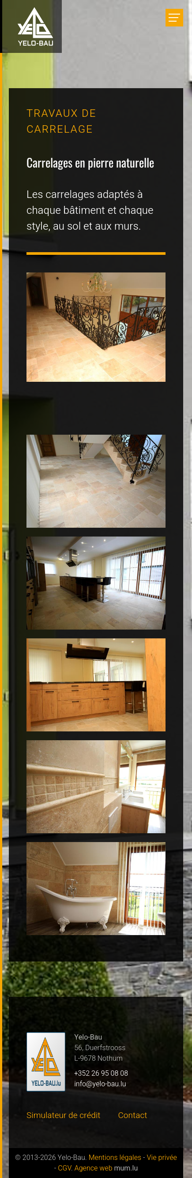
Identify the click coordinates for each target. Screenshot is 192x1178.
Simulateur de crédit (63, 1115)
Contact (132, 1115)
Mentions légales (115, 1157)
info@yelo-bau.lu (100, 1084)
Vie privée (162, 1157)
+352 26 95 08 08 (101, 1073)
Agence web (94, 1168)
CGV (64, 1168)
